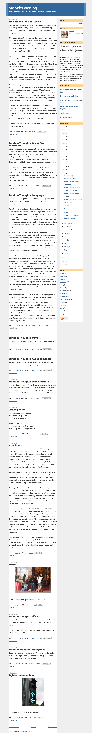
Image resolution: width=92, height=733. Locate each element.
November (67, 223)
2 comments (13, 666)
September (67, 230)
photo (31, 605)
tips (61, 308)
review (62, 302)
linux (61, 279)
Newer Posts (14, 727)
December (67, 176)
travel (61, 311)
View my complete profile (76, 33)
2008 (64, 258)
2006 (64, 264)
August (66, 233)
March (66, 247)
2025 (64, 130)
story (52, 325)
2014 (64, 156)
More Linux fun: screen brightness (69, 96)
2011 (64, 166)
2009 (64, 173)
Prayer (13, 564)
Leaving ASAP (17, 409)
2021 (64, 143)
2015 (64, 153)
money (62, 285)
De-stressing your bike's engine (69, 117)
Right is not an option (21, 675)
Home (33, 727)
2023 (64, 136)
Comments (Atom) (27, 731)
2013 (64, 160)
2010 (64, 170)
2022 (64, 140)
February (66, 250)
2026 (64, 126)
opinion (62, 288)
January (66, 253)
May (65, 243)
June (65, 240)
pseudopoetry (34, 434)
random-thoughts (35, 185)
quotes (62, 293)
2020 (64, 146)
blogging (62, 273)
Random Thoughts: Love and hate (29, 381)
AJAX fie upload (64, 113)
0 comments (13, 188)
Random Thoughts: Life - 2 (24, 616)
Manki (72, 31)
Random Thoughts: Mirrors (25, 337)
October (66, 226)
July (65, 236)
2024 (64, 133)
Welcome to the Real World (25, 21)
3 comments (13, 352)
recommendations (65, 299)
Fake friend (15, 445)
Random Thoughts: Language (26, 195)
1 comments (13, 134)
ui (60, 314)
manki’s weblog (22, 8)
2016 (64, 150)
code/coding (63, 276)
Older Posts (52, 727)
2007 (64, 261)
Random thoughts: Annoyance (27, 649)
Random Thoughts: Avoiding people (30, 359)
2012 (64, 163)
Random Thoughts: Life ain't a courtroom (26, 144)
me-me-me (32, 131)
